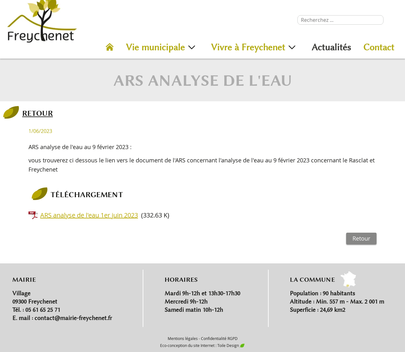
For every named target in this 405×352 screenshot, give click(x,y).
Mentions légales (183, 338)
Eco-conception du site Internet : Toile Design (202, 345)
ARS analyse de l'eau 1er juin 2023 (89, 215)
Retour (361, 238)
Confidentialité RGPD (219, 338)
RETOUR (37, 113)
